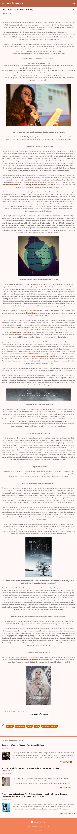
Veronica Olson (45, 826)
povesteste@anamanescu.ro (30, 660)
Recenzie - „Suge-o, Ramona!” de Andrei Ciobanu (23, 745)
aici (28, 75)
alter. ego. (10, 726)
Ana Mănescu (19, 726)
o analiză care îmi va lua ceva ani (20, 332)
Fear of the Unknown (34, 354)
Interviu (29, 726)
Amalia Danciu (14, 3)
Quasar (36, 726)
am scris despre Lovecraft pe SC (44, 356)
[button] (74, 9)
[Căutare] (74, 4)
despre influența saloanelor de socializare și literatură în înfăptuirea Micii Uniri (27, 185)
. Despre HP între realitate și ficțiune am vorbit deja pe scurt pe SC (44, 330)
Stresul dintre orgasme (49, 726)
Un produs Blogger (38, 822)
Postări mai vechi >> (67, 762)
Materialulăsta (30, 313)
